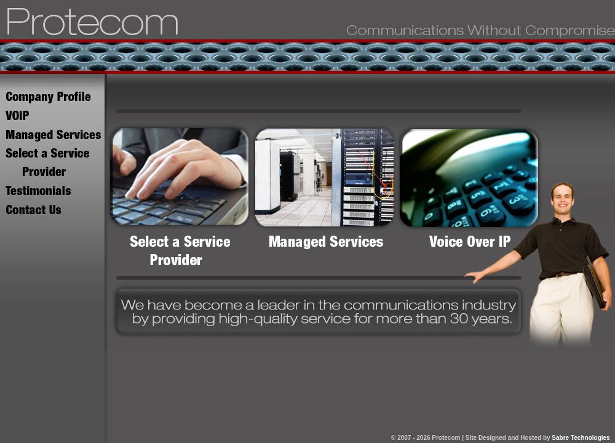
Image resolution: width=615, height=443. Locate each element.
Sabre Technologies (580, 437)
